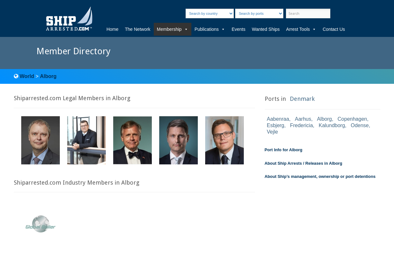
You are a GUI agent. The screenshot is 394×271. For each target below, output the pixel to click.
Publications (210, 29)
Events (238, 29)
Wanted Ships (266, 29)
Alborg (48, 76)
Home (112, 29)
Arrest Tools (301, 29)
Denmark (302, 98)
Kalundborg (332, 125)
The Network (137, 29)
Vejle (272, 132)
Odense (360, 125)
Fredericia (301, 125)
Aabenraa (278, 119)
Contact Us (334, 29)
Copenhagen (352, 119)
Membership (172, 29)
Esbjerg (275, 125)
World (27, 76)
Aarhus (303, 119)
